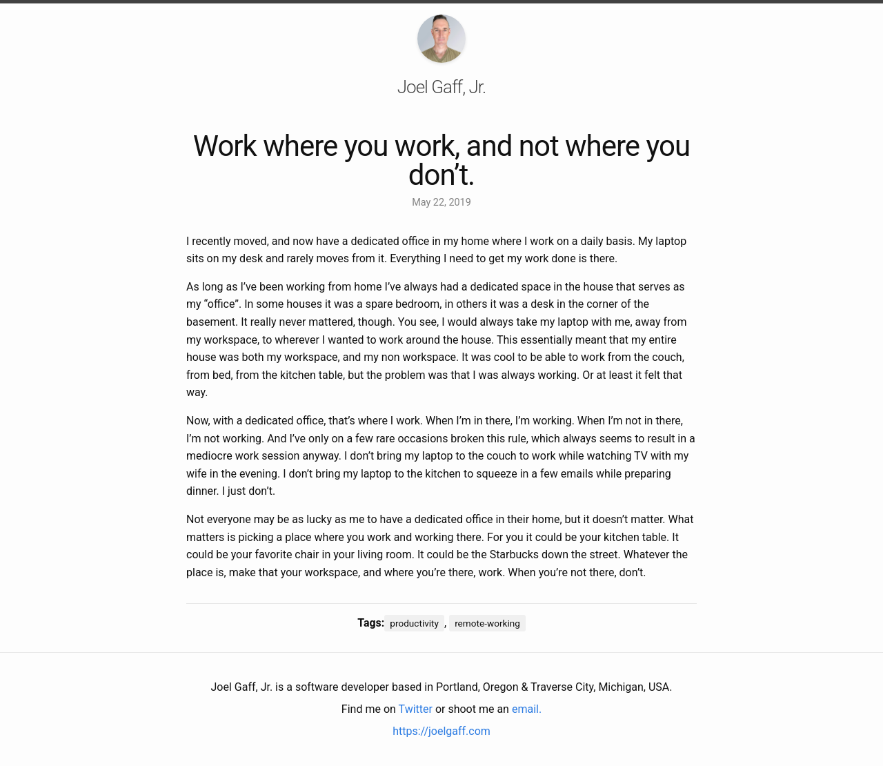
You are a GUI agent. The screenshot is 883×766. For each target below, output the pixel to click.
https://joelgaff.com (441, 731)
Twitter (416, 709)
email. (527, 709)
